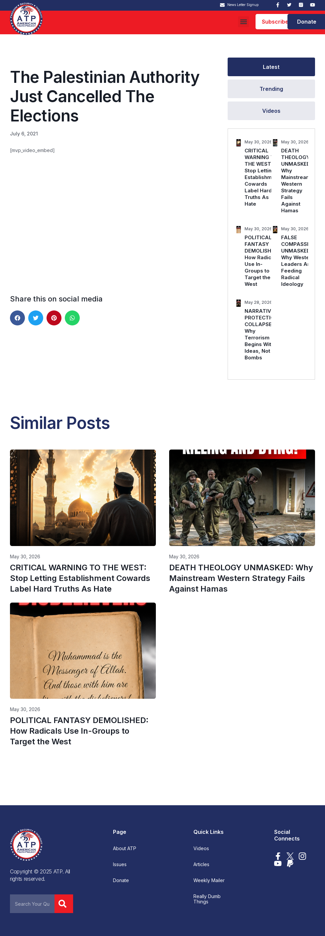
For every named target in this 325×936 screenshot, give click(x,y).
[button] (243, 21)
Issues (120, 864)
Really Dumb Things (207, 899)
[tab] (271, 67)
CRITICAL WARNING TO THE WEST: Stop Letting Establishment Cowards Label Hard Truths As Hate (262, 177)
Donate (121, 880)
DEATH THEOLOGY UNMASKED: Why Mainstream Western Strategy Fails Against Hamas (296, 180)
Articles (201, 864)
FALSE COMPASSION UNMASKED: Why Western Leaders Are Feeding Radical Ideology (298, 260)
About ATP (124, 848)
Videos (201, 848)
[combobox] (32, 903)
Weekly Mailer (209, 880)
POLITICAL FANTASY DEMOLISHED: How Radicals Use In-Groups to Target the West (262, 260)
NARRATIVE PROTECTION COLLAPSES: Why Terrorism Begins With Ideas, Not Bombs (261, 334)
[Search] (63, 903)
